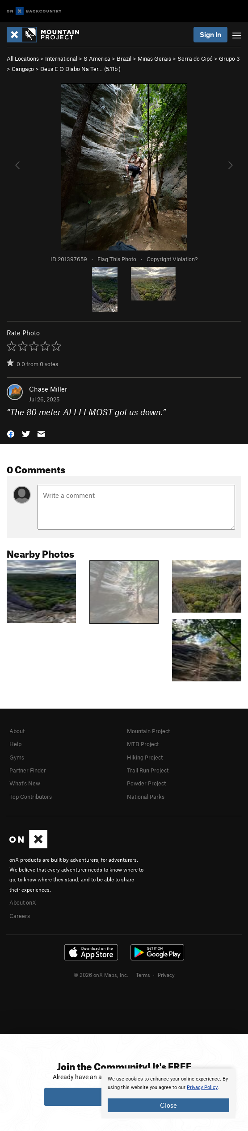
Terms (143, 975)
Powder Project (146, 783)
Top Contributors (30, 796)
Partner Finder (27, 770)
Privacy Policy (202, 1087)
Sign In (210, 34)
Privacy (166, 975)
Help (15, 743)
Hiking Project (145, 757)
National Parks (145, 796)
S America (97, 58)
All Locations (23, 58)
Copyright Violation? (172, 259)
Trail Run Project (147, 770)
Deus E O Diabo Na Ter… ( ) (80, 68)
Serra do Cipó (195, 58)
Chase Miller (48, 389)
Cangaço (23, 68)
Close (168, 1105)
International (61, 58)
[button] (11, 433)
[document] (168, 1093)
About (17, 731)
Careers (19, 915)
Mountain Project (148, 731)
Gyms (16, 757)
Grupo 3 (229, 58)
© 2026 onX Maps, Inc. (101, 975)
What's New (24, 783)
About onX (22, 902)
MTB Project (143, 743)
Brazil (124, 58)
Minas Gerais (154, 58)
